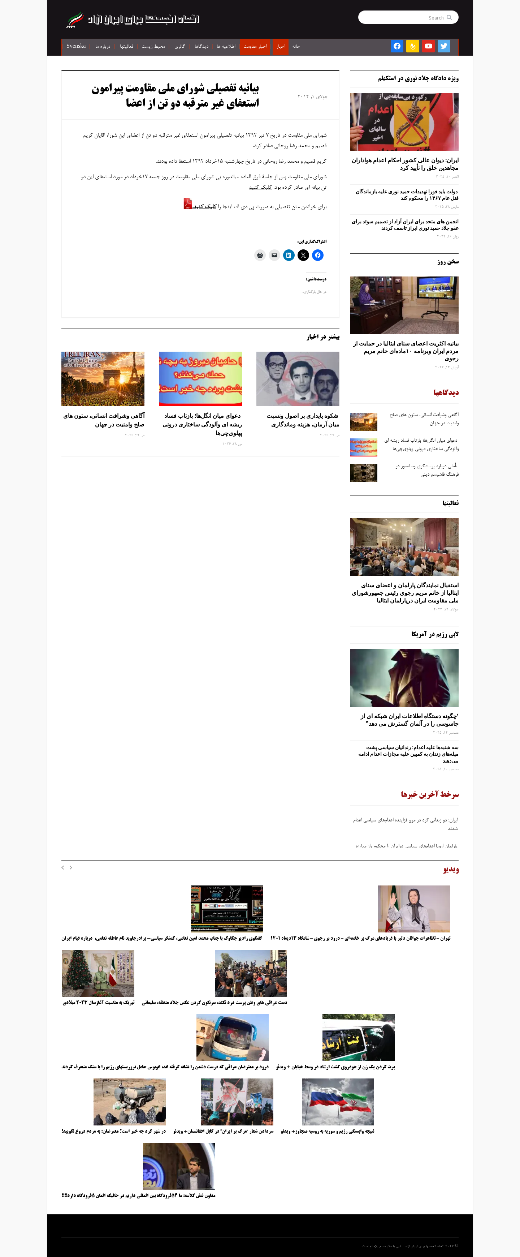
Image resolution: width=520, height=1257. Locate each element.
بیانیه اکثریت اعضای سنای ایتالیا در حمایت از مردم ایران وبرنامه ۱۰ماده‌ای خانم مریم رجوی (406, 351)
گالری (179, 47)
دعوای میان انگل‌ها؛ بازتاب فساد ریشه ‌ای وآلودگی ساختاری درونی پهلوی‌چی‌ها (202, 424)
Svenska (76, 47)
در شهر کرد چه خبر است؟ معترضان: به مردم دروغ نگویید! (113, 1131)
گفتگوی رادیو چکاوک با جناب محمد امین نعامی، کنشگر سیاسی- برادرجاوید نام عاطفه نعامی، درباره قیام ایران (162, 938)
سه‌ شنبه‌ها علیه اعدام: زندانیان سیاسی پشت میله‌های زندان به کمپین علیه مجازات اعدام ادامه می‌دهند (408, 754)
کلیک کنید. (204, 207)
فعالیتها (126, 47)
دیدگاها (201, 47)
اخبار (280, 47)
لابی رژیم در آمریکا (435, 634)
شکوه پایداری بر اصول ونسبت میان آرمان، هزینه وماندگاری (302, 420)
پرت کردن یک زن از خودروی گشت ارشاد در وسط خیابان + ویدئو (335, 1067)
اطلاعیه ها (226, 47)
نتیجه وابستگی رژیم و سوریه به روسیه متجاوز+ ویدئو (327, 1131)
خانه (296, 47)
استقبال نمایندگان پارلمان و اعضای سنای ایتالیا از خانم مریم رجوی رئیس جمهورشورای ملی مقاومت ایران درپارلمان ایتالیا (405, 593)
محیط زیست (153, 47)
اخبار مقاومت (254, 47)
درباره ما (102, 47)
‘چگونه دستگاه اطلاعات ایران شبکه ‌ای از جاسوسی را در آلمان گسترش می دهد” (410, 719)
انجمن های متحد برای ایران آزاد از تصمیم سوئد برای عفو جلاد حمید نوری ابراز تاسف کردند (405, 224)
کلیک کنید (260, 187)
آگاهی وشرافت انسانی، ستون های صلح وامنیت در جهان (103, 420)
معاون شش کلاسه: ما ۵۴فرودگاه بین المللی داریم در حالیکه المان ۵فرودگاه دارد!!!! (138, 1195)
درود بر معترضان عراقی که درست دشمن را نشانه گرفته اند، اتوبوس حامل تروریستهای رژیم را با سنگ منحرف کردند (165, 1067)
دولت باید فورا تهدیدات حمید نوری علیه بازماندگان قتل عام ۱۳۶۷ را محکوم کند (407, 194)
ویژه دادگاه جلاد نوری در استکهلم (418, 79)
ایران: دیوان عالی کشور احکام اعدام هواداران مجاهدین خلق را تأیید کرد (405, 163)
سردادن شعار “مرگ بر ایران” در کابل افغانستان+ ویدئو (223, 1131)
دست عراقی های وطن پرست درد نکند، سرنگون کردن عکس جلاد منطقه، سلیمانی (214, 1002)
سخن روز (448, 262)
